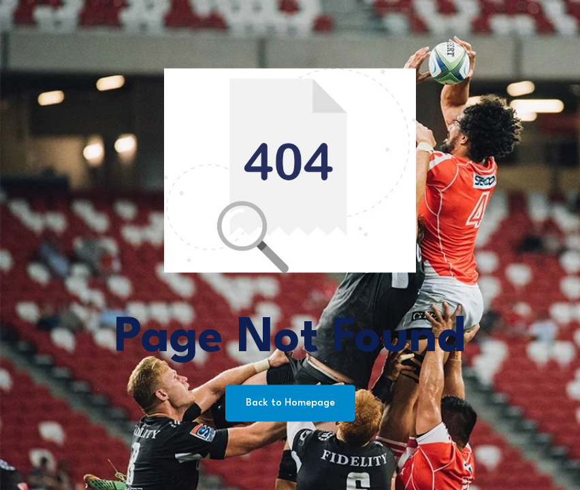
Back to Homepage (290, 403)
